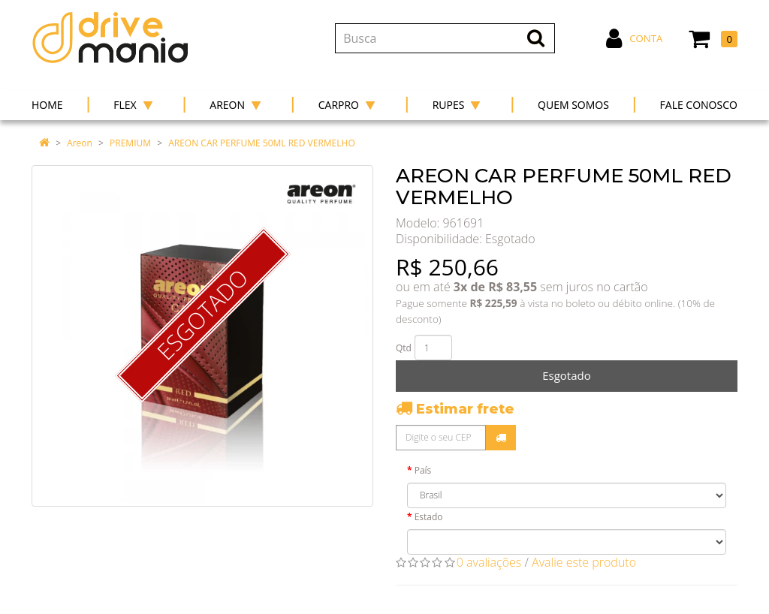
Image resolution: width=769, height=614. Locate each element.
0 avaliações (489, 562)
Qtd (404, 348)
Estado (429, 516)
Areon (79, 143)
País (423, 470)
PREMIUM (130, 143)
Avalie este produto (584, 562)
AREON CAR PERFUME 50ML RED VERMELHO (261, 143)
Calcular (501, 437)
